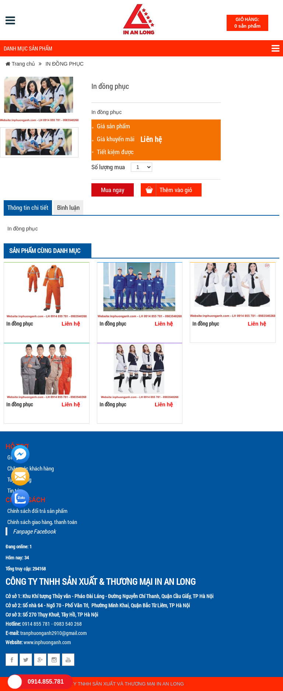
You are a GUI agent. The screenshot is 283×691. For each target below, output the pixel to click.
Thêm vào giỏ (176, 189)
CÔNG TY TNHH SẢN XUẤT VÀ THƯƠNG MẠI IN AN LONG (119, 684)
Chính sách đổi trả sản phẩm (37, 510)
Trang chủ (20, 64)
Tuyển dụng (19, 479)
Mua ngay (112, 189)
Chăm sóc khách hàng (30, 468)
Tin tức (14, 490)
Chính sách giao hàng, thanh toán (42, 521)
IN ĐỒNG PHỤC (64, 64)
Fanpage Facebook (34, 531)
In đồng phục (19, 323)
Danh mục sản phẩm (141, 48)
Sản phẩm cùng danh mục (44, 250)
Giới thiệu (17, 457)
